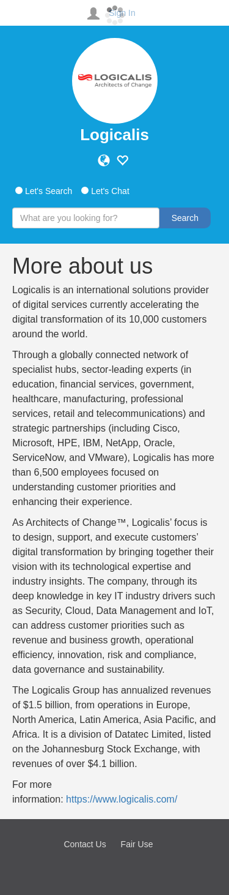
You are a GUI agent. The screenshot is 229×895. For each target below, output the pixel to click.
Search (185, 218)
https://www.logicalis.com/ (121, 799)
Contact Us (85, 844)
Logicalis (114, 134)
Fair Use (137, 844)
